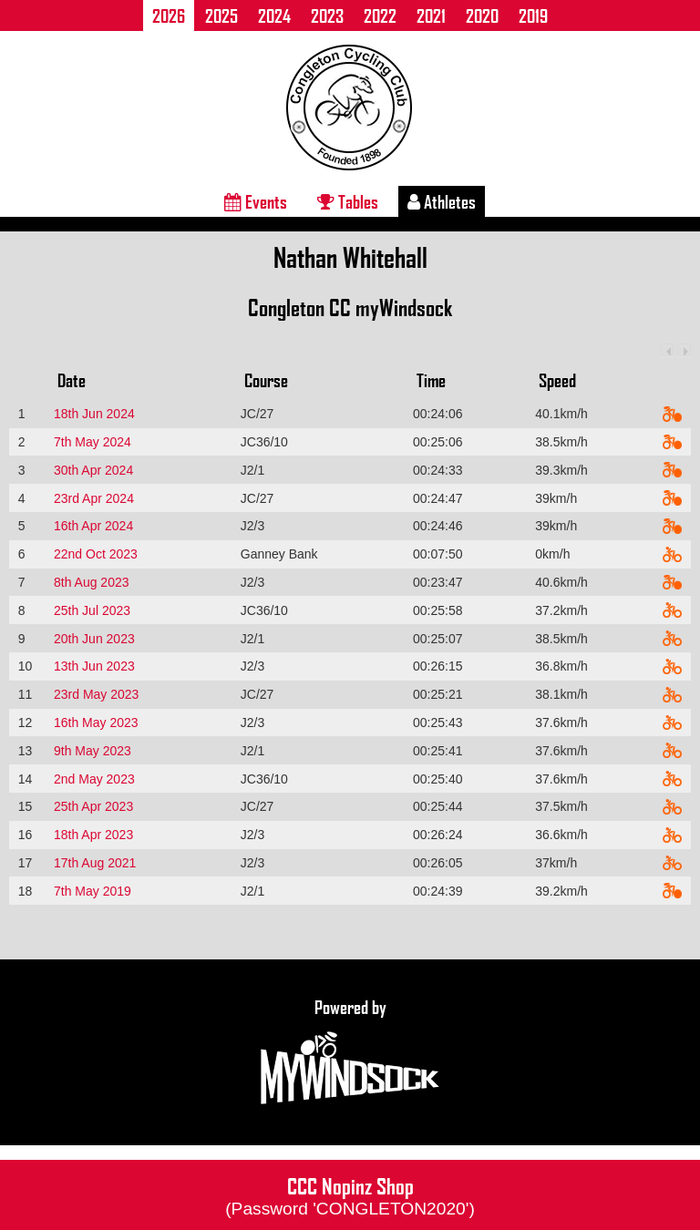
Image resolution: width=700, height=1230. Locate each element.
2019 (533, 15)
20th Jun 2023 (94, 638)
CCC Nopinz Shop (350, 1194)
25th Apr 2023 (93, 806)
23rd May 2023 (96, 694)
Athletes (441, 201)
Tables (347, 201)
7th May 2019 (92, 891)
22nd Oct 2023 (96, 554)
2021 (431, 15)
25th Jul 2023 (92, 610)
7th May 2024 (92, 442)
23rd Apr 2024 (94, 498)
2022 (380, 15)
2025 (221, 15)
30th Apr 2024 (93, 470)
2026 (168, 15)
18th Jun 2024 (94, 413)
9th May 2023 (92, 750)
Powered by (350, 1052)
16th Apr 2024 (93, 525)
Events (255, 201)
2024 (274, 15)
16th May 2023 (96, 722)
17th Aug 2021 (95, 863)
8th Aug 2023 (91, 582)
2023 (327, 15)
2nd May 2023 (94, 779)
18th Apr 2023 (93, 834)
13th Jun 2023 (94, 666)
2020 (482, 15)
